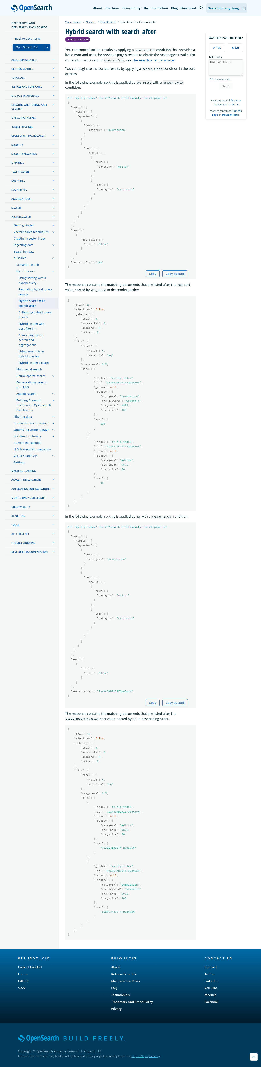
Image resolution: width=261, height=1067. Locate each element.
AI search (91, 22)
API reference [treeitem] (20, 534)
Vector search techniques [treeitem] (31, 232)
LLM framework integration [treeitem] (32, 449)
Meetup (210, 995)
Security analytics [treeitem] (24, 154)
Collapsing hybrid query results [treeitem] (35, 314)
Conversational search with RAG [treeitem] (31, 384)
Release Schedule (124, 974)
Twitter (210, 974)
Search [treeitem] (16, 208)
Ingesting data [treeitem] (23, 245)
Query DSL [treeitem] (18, 180)
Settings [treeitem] (19, 462)
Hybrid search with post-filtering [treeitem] (32, 326)
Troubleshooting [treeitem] (23, 543)
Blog (174, 8)
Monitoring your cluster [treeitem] (28, 498)
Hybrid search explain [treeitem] (34, 363)
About (98, 8)
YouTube (211, 988)
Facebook (212, 1002)
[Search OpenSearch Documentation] (226, 8)
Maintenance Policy (125, 981)
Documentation (156, 8)
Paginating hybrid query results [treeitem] (35, 291)
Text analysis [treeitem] (20, 171)
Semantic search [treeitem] (27, 265)
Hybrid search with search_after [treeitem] (32, 303)
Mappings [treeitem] (17, 163)
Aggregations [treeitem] (21, 199)
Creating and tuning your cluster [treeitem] (29, 106)
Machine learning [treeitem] (23, 471)
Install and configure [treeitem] (26, 86)
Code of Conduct (30, 967)
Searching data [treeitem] (24, 251)
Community (131, 8)
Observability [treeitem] (20, 507)
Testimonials (120, 995)
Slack (21, 988)
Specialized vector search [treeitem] (31, 423)
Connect (211, 967)
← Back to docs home (26, 38)
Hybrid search (108, 22)
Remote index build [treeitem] (27, 443)
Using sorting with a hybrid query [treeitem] (32, 280)
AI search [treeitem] (20, 258)
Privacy (116, 1009)
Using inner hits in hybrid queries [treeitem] (31, 353)
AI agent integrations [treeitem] (26, 480)
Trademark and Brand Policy (132, 1002)
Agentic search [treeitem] (26, 394)
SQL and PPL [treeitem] (19, 189)
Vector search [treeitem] (21, 217)
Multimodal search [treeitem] (29, 369)
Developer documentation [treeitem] (29, 552)
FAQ (114, 988)
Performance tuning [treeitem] (27, 436)
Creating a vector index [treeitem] (29, 238)
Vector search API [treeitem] (26, 456)
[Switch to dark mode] (201, 8)
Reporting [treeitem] (18, 516)
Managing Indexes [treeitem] (23, 117)
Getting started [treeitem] (22, 69)
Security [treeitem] (17, 145)
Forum (23, 974)
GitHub (23, 981)
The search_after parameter (153, 60)
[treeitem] (53, 59)
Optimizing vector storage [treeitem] (31, 430)
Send (225, 86)
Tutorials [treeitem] (18, 78)
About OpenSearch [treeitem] (23, 60)
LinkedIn (211, 981)
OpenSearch (32, 8)
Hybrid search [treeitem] (25, 271)
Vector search (73, 22)
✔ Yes (217, 48)
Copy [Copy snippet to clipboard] (152, 274)
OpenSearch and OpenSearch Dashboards (29, 25)
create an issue (230, 114)
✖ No (235, 48)
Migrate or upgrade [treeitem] (25, 95)
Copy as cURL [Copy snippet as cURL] (175, 274)
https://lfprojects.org (146, 1056)
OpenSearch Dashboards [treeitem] (28, 135)
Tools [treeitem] (15, 525)
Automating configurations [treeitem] (30, 489)
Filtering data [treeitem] (23, 417)
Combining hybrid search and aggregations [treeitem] (31, 340)
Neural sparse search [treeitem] (31, 376)
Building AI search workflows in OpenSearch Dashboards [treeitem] (33, 405)
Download (188, 8)
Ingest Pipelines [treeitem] (22, 126)
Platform (112, 8)
